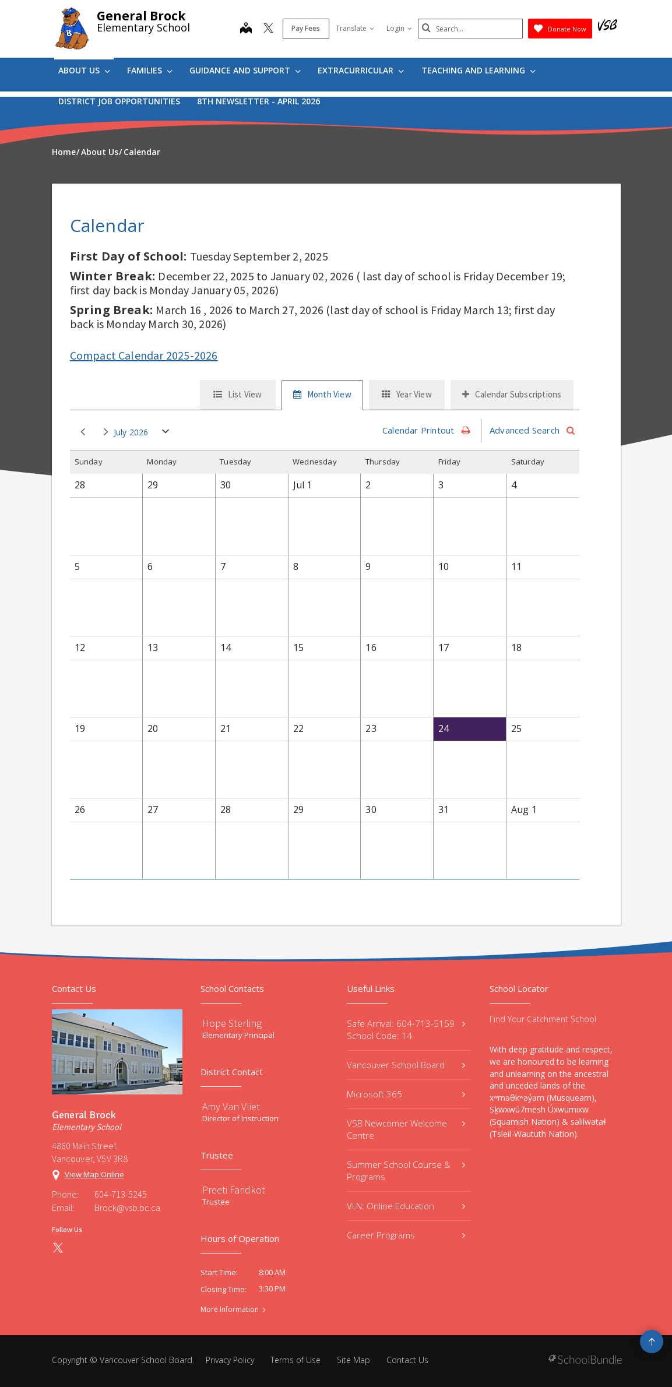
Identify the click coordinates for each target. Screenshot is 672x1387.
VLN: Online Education (406, 1206)
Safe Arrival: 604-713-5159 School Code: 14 (406, 1029)
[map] (246, 29)
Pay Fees (305, 28)
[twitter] (268, 29)
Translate (355, 28)
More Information (229, 1309)
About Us (84, 70)
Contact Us (407, 1359)
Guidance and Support (245, 70)
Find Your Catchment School (543, 1019)
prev (82, 432)
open (165, 434)
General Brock (141, 16)
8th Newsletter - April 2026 (258, 101)
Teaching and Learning (478, 70)
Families (150, 70)
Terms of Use (295, 1359)
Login (399, 28)
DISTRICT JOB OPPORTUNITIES (119, 101)
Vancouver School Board (406, 1065)
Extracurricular (361, 70)
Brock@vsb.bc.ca (127, 1207)
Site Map (353, 1359)
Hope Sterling (232, 1023)
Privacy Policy (230, 1359)
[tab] (238, 395)
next (106, 432)
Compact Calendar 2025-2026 (144, 355)
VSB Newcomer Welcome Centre (406, 1129)
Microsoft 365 (406, 1094)
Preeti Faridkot (233, 1189)
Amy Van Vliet (231, 1106)
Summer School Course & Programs (406, 1170)
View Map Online (94, 1174)
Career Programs (406, 1235)
